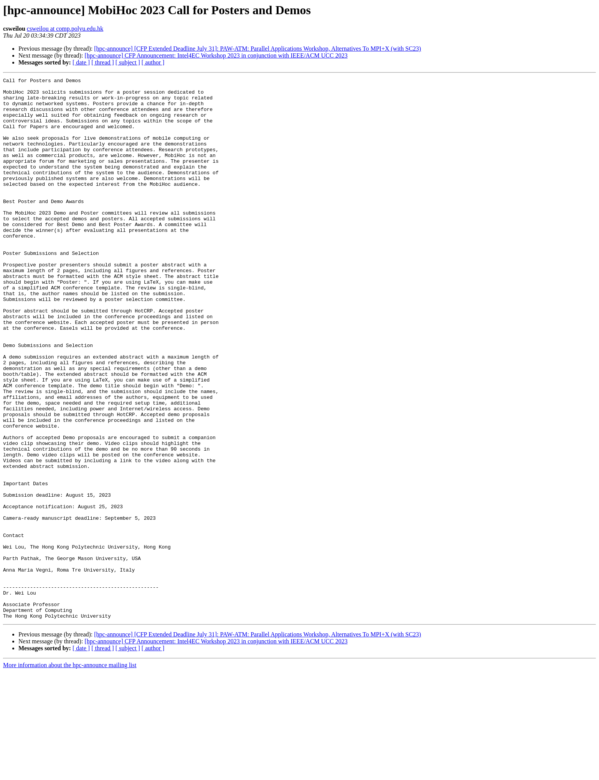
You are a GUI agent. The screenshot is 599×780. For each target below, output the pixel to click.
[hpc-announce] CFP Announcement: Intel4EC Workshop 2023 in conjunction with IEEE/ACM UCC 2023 (215, 55)
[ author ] (153, 62)
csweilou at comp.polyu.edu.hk (65, 28)
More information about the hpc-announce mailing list (69, 773)
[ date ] (81, 62)
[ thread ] (102, 62)
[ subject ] (128, 62)
